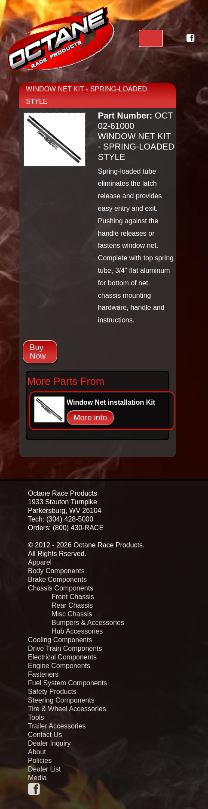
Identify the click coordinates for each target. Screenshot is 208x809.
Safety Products (52, 691)
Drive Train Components (65, 648)
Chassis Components (60, 588)
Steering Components (61, 700)
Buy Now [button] (38, 351)
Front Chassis (73, 596)
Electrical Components (62, 657)
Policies (40, 760)
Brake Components (57, 579)
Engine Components (59, 665)
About (37, 752)
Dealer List (44, 769)
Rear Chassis (72, 605)
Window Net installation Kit (111, 402)
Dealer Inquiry (49, 743)
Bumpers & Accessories (88, 622)
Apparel (40, 562)
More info (90, 417)
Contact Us (45, 734)
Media (37, 777)
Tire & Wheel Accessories (67, 708)
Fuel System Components (67, 683)
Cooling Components (60, 639)
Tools (36, 717)
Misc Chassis (72, 614)
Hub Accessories (77, 631)
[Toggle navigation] (151, 38)
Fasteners (43, 674)
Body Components (56, 571)
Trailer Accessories (57, 726)
